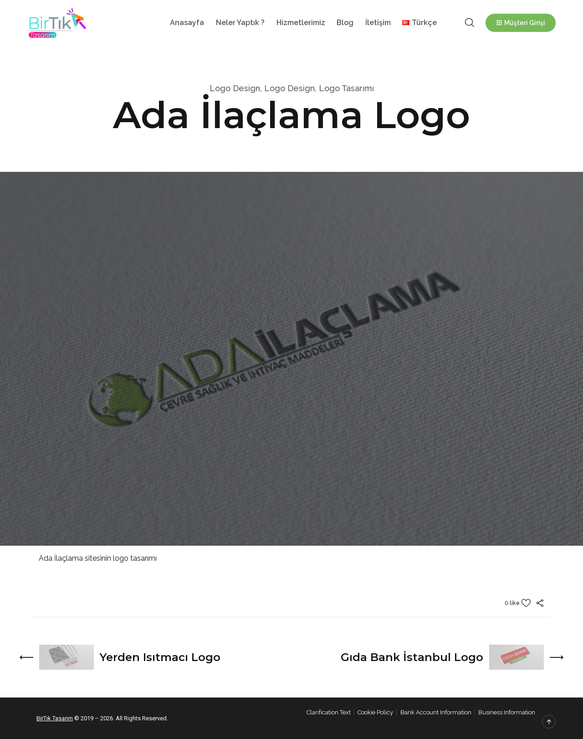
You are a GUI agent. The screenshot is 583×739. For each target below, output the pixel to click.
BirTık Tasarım (54, 718)
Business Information (506, 712)
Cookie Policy (375, 712)
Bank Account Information (435, 712)
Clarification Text (329, 712)
